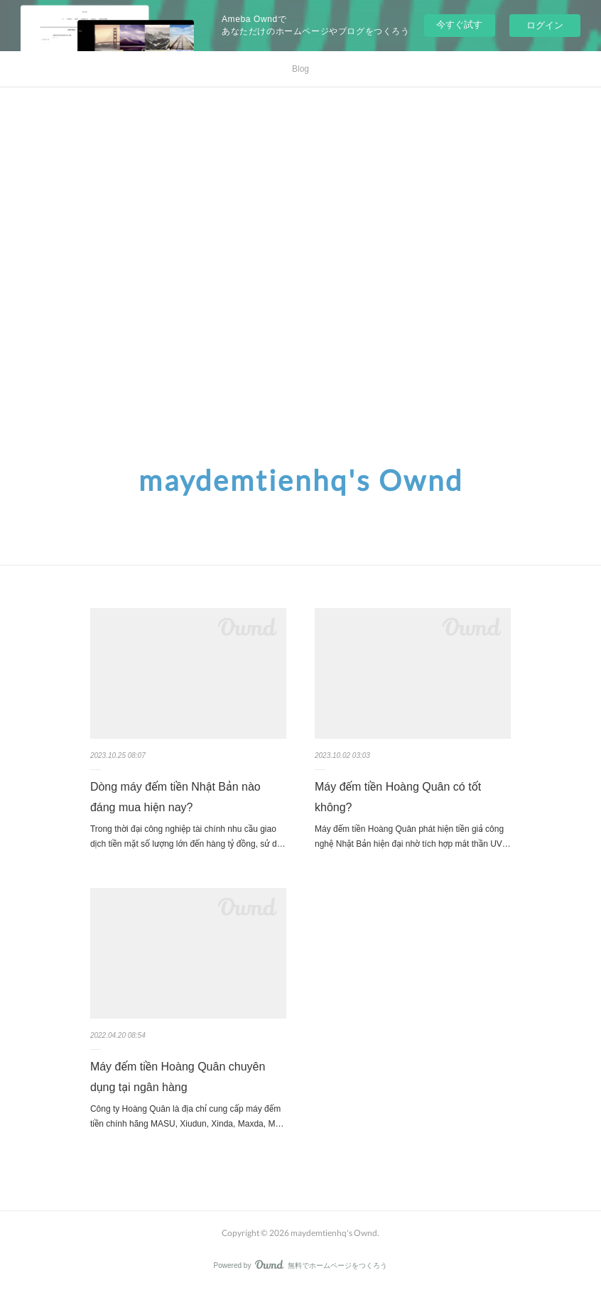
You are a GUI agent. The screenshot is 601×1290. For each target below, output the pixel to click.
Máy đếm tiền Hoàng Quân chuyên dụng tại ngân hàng (177, 1077)
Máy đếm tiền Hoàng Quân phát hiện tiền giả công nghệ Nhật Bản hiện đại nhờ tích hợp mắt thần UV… (413, 837)
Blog (300, 69)
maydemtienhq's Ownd (301, 480)
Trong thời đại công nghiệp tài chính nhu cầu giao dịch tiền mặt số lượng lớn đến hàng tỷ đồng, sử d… (188, 837)
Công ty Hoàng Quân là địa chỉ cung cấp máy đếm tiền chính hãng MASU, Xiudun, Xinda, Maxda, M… (187, 1116)
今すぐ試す (459, 24)
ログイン (544, 25)
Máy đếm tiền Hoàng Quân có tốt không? (398, 797)
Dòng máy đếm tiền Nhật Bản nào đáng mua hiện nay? (175, 797)
